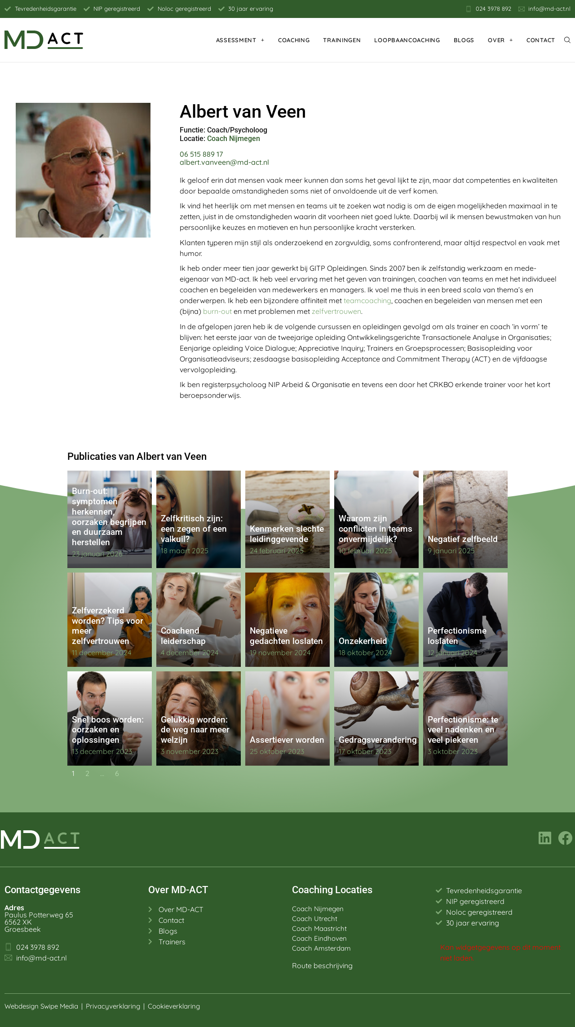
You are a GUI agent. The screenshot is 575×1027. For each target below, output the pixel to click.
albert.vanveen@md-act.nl (224, 162)
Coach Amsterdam (321, 948)
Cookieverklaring (175, 1006)
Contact (540, 40)
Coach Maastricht (319, 928)
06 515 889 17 (201, 154)
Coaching (294, 40)
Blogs (464, 40)
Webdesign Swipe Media (41, 1006)
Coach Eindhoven (319, 938)
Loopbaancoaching (407, 40)
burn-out (217, 311)
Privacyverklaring (113, 1006)
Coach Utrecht (314, 918)
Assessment (240, 39)
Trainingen (342, 40)
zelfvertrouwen (336, 311)
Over (500, 39)
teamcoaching (367, 300)
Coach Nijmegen (233, 138)
